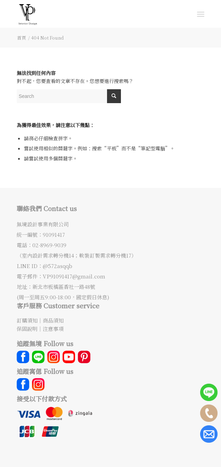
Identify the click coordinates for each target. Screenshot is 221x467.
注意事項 (53, 328)
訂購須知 (27, 320)
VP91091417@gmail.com (74, 276)
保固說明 (27, 328)
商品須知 (53, 320)
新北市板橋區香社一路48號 (63, 286)
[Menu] (200, 14)
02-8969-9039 (49, 245)
